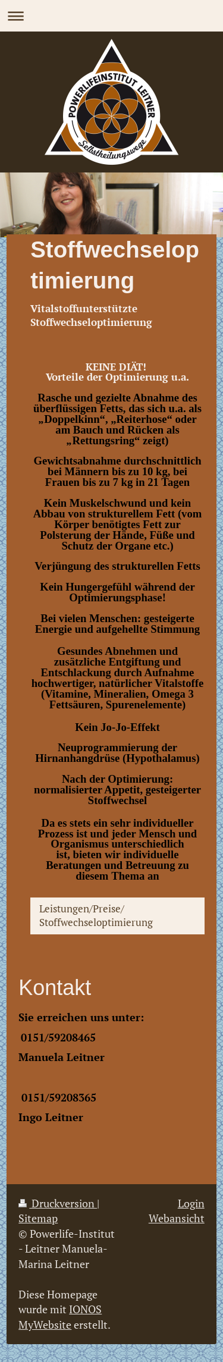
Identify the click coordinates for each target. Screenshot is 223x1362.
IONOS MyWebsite (60, 1316)
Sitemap (38, 1218)
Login (191, 1203)
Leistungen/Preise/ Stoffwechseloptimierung (96, 915)
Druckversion (57, 1203)
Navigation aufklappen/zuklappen (111, 16)
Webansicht (177, 1218)
